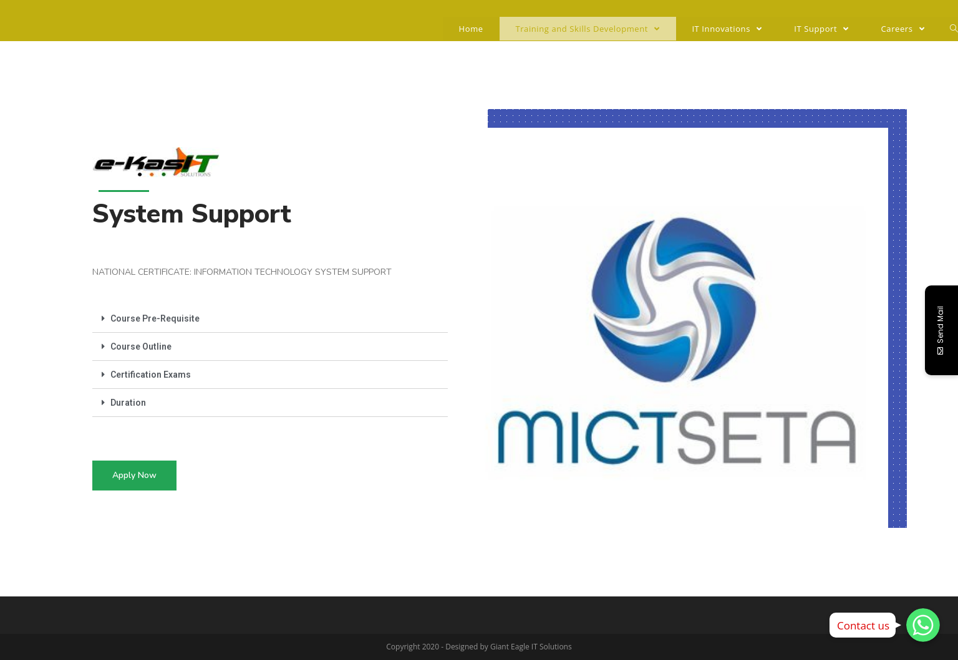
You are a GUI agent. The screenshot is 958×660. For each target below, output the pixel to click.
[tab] (270, 319)
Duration (128, 403)
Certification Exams (150, 375)
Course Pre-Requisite (155, 318)
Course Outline (141, 347)
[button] (134, 475)
